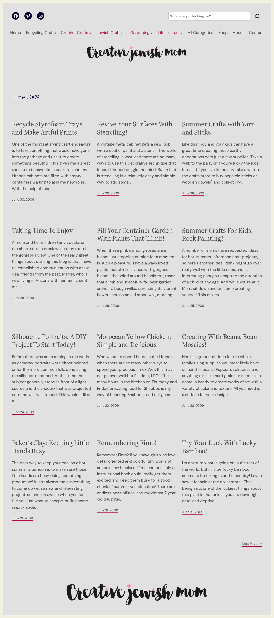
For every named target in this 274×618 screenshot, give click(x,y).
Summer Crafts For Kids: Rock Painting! (217, 235)
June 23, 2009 (108, 405)
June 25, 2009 (193, 305)
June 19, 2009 (192, 512)
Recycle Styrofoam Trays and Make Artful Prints (47, 128)
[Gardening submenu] (151, 33)
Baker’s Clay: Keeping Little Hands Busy (50, 447)
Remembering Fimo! (127, 443)
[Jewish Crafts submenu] (124, 33)
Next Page (252, 543)
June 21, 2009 (22, 518)
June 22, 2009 (193, 405)
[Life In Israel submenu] (181, 33)
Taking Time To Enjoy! (43, 230)
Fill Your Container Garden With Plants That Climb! (135, 235)
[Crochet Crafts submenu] (90, 33)
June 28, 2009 (193, 193)
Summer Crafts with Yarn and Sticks (218, 128)
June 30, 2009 (23, 199)
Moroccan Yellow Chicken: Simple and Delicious (134, 341)
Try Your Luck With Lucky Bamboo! (219, 447)
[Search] (257, 16)
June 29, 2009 (108, 193)
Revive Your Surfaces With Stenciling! (134, 128)
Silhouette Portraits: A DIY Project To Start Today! (49, 341)
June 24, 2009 (23, 412)
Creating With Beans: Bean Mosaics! (219, 341)
